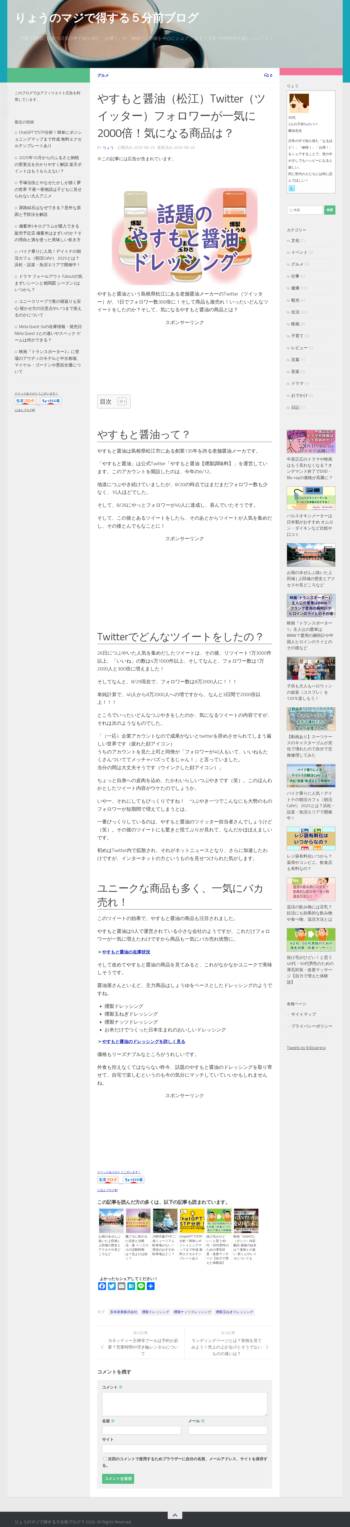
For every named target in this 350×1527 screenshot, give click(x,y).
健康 (295, 288)
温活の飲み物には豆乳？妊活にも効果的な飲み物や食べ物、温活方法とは (309, 913)
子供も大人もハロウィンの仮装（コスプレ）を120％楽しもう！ (309, 692)
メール (196, 1415)
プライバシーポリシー (311, 1026)
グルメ (103, 75)
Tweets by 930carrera (306, 1047)
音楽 (295, 371)
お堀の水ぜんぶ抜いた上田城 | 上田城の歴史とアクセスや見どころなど (110, 1243)
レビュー (299, 347)
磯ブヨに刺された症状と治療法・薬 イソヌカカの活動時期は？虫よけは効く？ (137, 1245)
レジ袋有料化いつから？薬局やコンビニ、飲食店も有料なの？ (309, 862)
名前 (108, 1415)
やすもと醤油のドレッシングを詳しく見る (148, 1041)
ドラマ (297, 383)
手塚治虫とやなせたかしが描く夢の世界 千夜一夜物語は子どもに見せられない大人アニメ (48, 189)
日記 (295, 407)
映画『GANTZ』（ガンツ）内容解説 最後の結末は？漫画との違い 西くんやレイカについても (245, 1247)
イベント (299, 252)
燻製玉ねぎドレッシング (234, 1306)
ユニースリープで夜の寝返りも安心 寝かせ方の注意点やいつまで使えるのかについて (48, 308)
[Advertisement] (184, 360)
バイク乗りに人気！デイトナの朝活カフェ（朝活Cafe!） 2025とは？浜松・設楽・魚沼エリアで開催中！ (48, 258)
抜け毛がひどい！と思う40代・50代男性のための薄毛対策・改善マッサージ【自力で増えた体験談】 (218, 1247)
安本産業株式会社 (123, 1306)
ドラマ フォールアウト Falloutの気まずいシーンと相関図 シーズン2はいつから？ (48, 283)
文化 (295, 240)
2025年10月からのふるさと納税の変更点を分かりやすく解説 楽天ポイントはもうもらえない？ (48, 164)
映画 (295, 323)
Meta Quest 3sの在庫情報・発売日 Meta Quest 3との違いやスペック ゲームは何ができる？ (48, 333)
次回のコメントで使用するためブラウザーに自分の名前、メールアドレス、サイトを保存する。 (184, 1456)
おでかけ (299, 395)
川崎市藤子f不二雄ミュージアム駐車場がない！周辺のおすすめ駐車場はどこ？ (164, 1245)
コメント (112, 1382)
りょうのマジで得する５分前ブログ (106, 18)
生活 (295, 312)
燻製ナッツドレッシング (192, 1306)
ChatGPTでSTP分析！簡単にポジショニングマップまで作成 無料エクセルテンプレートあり (191, 1247)
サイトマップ (303, 1014)
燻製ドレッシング (155, 1306)
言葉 (295, 359)
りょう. (109, 147)
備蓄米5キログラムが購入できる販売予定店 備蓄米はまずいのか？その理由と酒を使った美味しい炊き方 (48, 233)
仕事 (295, 276)
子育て (297, 335)
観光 (295, 300)
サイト (108, 1434)
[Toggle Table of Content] (119, 401)
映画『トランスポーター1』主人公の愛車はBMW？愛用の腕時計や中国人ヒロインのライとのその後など (310, 635)
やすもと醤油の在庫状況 (129, 951)
